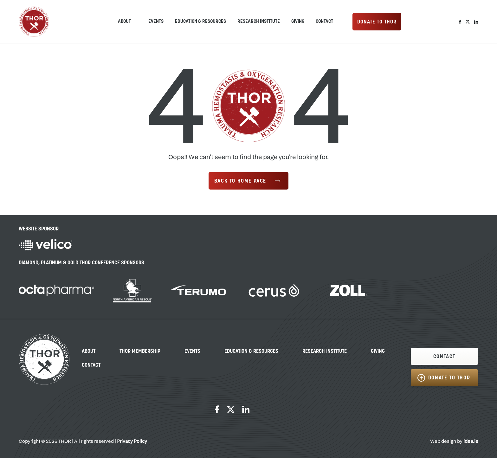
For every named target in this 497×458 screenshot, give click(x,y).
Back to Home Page (240, 181)
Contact (324, 21)
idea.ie (470, 441)
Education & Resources (200, 21)
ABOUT (124, 21)
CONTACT (444, 356)
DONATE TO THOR (377, 22)
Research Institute (258, 21)
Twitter (468, 22)
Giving (297, 21)
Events (156, 21)
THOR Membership (139, 351)
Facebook (460, 22)
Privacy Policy (132, 441)
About (88, 351)
